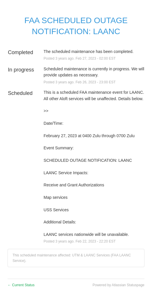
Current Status (21, 285)
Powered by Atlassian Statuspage (118, 285)
